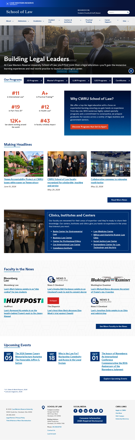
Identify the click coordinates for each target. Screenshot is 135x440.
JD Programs (32, 80)
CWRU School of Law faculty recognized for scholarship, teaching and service (65, 182)
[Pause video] (131, 70)
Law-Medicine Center (103, 231)
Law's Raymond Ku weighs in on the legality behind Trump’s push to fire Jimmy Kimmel (23, 313)
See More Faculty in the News (113, 326)
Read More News (119, 200)
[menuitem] (10, 21)
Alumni (98, 13)
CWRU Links (121, 407)
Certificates (121, 80)
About (11, 21)
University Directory (122, 419)
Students (81, 13)
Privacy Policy (20, 418)
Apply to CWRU (121, 410)
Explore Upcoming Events (115, 378)
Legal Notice (10, 418)
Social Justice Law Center (105, 241)
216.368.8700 (56, 427)
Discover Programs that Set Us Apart (89, 127)
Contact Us (51, 430)
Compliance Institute (62, 248)
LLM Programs (79, 80)
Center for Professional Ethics (67, 241)
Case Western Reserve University (22, 409)
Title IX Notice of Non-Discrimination (18, 420)
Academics (39, 21)
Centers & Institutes (73, 20)
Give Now (119, 413)
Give (127, 21)
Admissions (24, 21)
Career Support (113, 20)
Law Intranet (51, 434)
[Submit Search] (128, 12)
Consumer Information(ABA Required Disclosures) (90, 419)
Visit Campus (120, 416)
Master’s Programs (55, 80)
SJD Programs (100, 80)
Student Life (55, 20)
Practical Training (94, 20)
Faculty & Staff (90, 13)
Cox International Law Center (66, 244)
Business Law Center (62, 237)
